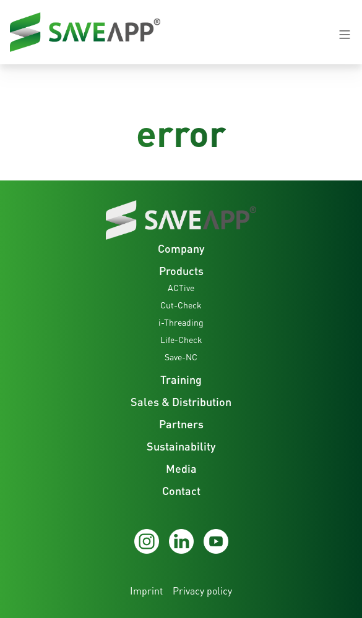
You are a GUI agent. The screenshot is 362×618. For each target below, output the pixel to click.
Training (181, 379)
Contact (181, 490)
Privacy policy (202, 591)
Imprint (146, 591)
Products (181, 270)
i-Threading (181, 322)
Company (181, 248)
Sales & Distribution (181, 401)
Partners (181, 424)
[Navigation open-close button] (344, 34)
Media (181, 468)
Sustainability (181, 446)
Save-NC (181, 357)
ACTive (181, 287)
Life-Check (181, 339)
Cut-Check (181, 305)
